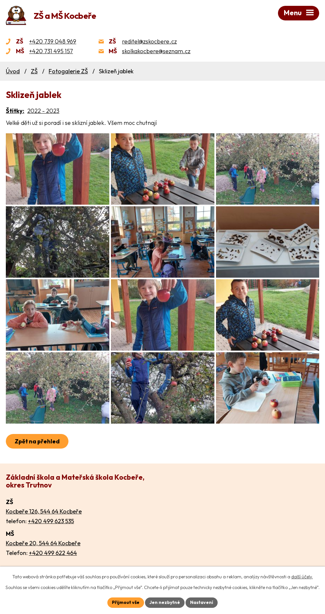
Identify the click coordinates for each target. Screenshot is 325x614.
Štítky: (15, 110)
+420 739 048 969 (52, 41)
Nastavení (201, 602)
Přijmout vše (125, 602)
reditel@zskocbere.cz (149, 41)
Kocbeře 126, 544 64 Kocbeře (44, 511)
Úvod (13, 71)
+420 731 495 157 (51, 51)
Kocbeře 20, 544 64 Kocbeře (43, 543)
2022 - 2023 (43, 110)
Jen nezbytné (165, 602)
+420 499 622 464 (53, 553)
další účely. (302, 577)
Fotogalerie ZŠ (68, 71)
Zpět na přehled (37, 441)
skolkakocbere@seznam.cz (156, 51)
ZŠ (34, 71)
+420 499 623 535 (51, 521)
